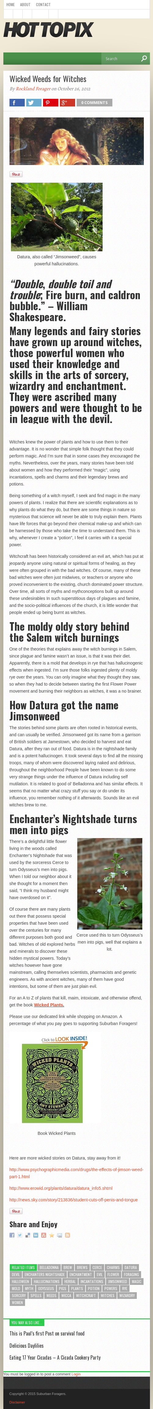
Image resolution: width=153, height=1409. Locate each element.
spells (36, 1295)
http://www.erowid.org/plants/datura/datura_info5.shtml (61, 1188)
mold (16, 1288)
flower (113, 1274)
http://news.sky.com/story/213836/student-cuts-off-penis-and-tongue (73, 1199)
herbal (70, 1281)
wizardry (127, 1295)
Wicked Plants (48, 1004)
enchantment (81, 1274)
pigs (62, 1288)
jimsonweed (117, 1281)
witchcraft (86, 1295)
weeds (51, 1295)
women (17, 1302)
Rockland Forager (33, 88)
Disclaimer (17, 1402)
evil (100, 1274)
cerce (97, 1267)
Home (10, 4)
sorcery (19, 1295)
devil (16, 1274)
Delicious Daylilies (26, 1345)
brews (82, 1267)
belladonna (49, 1267)
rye (124, 1288)
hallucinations (47, 1281)
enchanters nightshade (45, 1274)
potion (94, 1288)
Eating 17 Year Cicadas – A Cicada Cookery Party (54, 1357)
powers (110, 1288)
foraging (131, 1274)
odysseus (46, 1288)
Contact (43, 4)
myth (29, 1288)
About (25, 4)
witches (108, 1295)
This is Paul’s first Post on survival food (47, 1333)
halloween (20, 1281)
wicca (66, 1295)
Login (75, 1374)
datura (131, 1267)
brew (68, 1267)
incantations (92, 1281)
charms (113, 1267)
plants (77, 1288)
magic (136, 1281)
